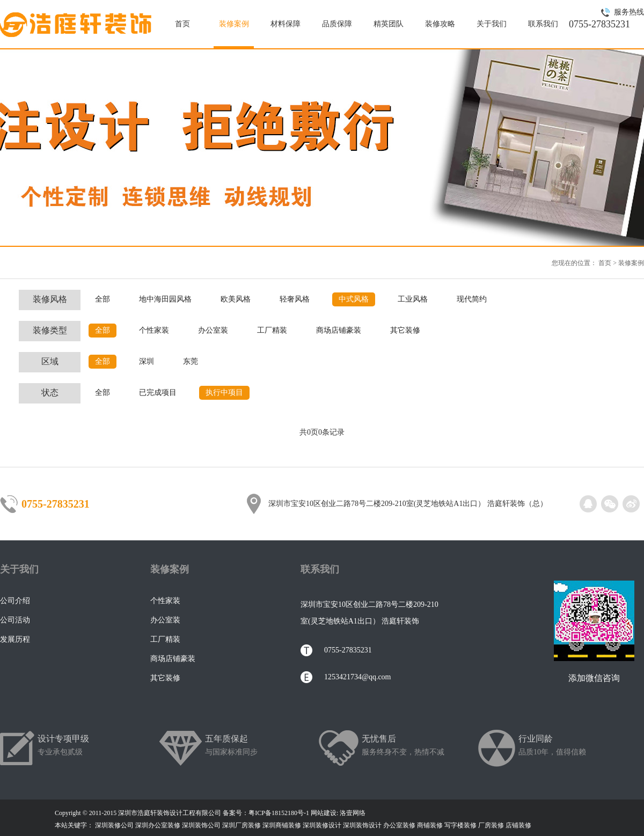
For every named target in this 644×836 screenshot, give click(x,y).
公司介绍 (15, 601)
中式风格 (354, 299)
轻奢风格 (295, 299)
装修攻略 (440, 24)
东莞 (190, 361)
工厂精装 (272, 330)
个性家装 (154, 330)
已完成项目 (158, 392)
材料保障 (285, 24)
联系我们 (543, 24)
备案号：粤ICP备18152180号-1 (266, 813)
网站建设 (323, 813)
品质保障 (337, 24)
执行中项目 (224, 392)
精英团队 (389, 24)
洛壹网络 (352, 813)
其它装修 (405, 330)
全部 (102, 299)
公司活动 (15, 620)
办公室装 (213, 330)
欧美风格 (236, 299)
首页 (182, 24)
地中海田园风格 (165, 299)
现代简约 (472, 299)
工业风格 (413, 299)
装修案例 (234, 24)
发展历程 (15, 639)
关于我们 (492, 24)
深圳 (146, 361)
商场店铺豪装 (338, 330)
